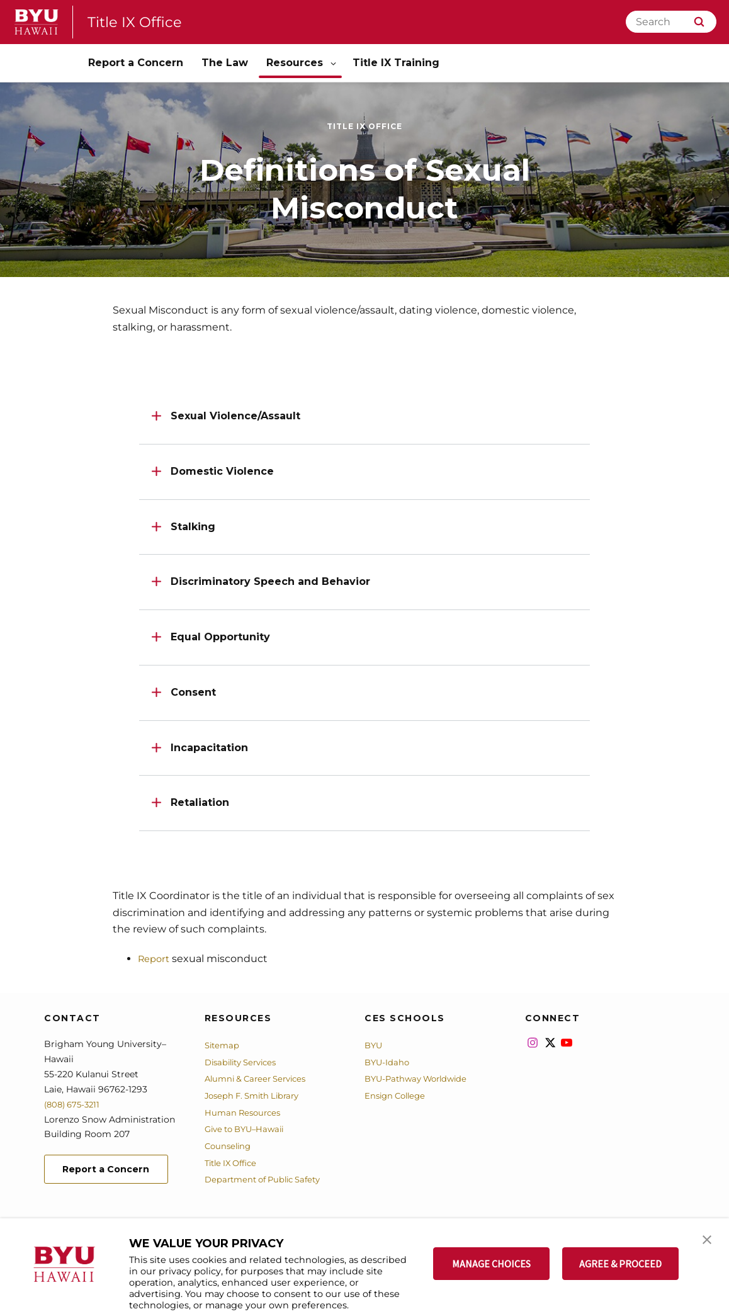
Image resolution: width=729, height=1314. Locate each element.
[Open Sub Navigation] (334, 63)
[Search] (671, 22)
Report (155, 959)
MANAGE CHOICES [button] (491, 1263)
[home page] (36, 22)
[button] (708, 1240)
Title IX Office (137, 22)
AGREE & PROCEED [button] (620, 1263)
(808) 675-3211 (74, 1104)
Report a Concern (112, 1175)
